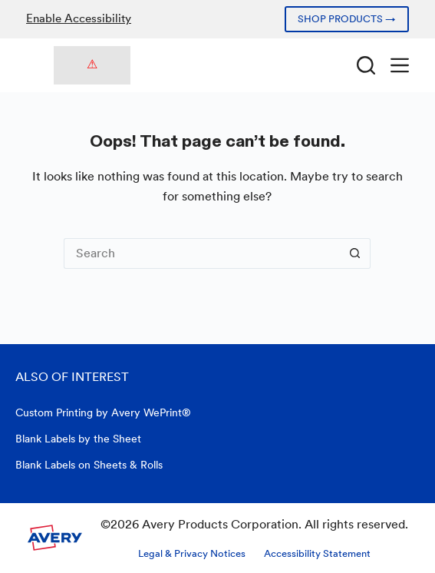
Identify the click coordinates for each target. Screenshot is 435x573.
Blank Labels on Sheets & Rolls (89, 465)
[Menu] (400, 65)
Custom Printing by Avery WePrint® (103, 412)
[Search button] (355, 253)
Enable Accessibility (78, 18)
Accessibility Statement (317, 553)
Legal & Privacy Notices (192, 553)
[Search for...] (202, 253)
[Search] (366, 65)
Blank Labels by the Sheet (78, 438)
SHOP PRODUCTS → (347, 19)
